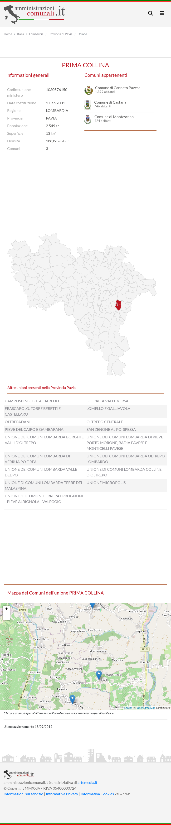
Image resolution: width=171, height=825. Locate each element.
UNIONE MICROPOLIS (106, 482)
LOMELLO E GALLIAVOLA (108, 408)
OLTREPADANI (17, 421)
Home (8, 34)
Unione (82, 34)
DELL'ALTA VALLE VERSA (107, 400)
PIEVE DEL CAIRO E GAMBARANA (34, 429)
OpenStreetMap (146, 707)
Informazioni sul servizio (23, 793)
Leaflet (128, 707)
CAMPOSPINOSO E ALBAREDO (32, 400)
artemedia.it (87, 782)
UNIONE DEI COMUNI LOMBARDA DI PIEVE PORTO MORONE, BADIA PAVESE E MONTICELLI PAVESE (125, 443)
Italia (20, 34)
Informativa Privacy (62, 793)
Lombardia (36, 34)
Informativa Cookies (97, 793)
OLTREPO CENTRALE (105, 421)
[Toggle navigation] (150, 13)
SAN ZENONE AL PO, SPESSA (111, 429)
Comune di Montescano (114, 116)
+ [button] (6, 609)
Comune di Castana (110, 102)
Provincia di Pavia (61, 34)
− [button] (6, 616)
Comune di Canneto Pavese (117, 87)
